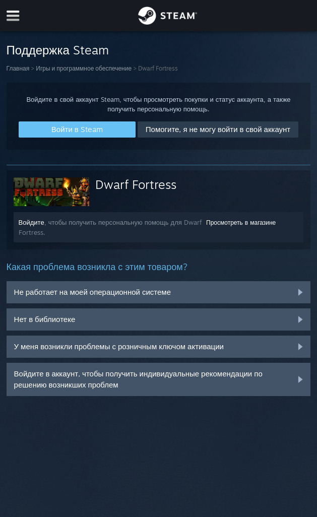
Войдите (31, 222)
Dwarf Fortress (135, 184)
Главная (18, 68)
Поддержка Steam (58, 49)
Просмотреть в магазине (241, 222)
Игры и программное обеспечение (84, 68)
